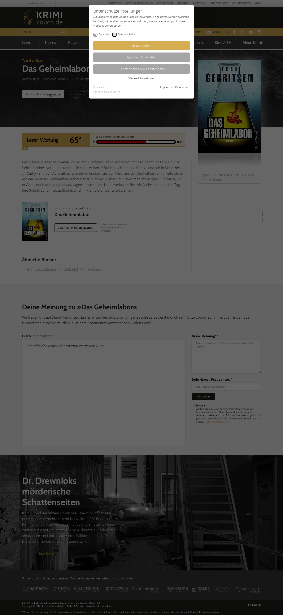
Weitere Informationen (141, 78)
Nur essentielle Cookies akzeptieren (141, 69)
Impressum (166, 87)
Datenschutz (182, 87)
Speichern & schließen (141, 57)
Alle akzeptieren (141, 46)
